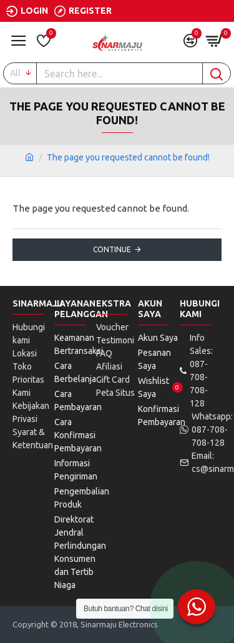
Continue (112, 249)
